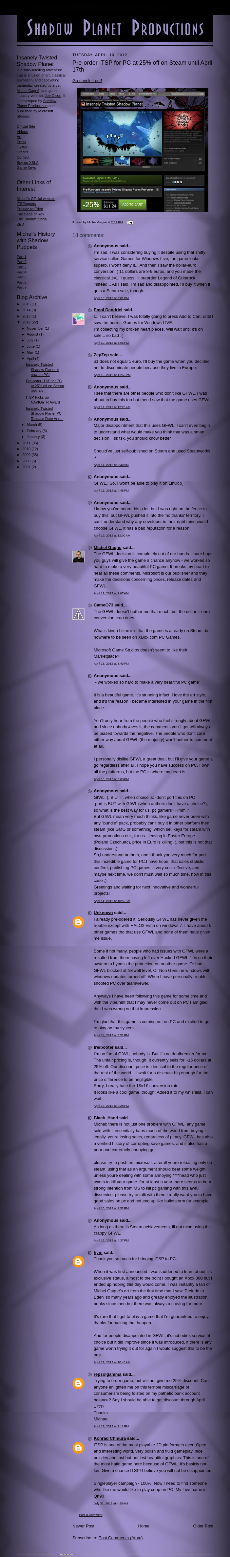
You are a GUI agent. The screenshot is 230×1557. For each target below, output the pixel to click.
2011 (26, 443)
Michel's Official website (36, 199)
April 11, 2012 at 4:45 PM (111, 490)
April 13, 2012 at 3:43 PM (111, 663)
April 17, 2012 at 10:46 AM (112, 1362)
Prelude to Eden (30, 209)
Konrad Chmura (110, 1438)
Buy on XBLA (27, 162)
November (36, 328)
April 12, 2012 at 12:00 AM (112, 535)
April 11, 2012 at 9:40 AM (111, 465)
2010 (26, 449)
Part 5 (22, 277)
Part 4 (22, 272)
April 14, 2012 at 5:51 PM (111, 1035)
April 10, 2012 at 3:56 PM (111, 342)
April (31, 359)
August (33, 334)
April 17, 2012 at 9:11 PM (111, 1426)
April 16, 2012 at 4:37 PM (111, 1240)
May (31, 352)
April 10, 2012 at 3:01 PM (111, 298)
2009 (26, 455)
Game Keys (26, 167)
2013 (26, 316)
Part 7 (22, 287)
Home (144, 1526)
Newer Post (83, 1526)
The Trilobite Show (32, 219)
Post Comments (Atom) (121, 1537)
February (35, 431)
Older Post (203, 1526)
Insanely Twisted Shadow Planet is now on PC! (42, 369)
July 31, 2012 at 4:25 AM (111, 1503)
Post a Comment (91, 1515)
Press (21, 142)
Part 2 (22, 262)
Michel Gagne (108, 547)
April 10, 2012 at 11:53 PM (112, 375)
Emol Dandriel (108, 309)
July (30, 340)
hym (98, 1252)
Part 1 (22, 257)
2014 (26, 310)
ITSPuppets (26, 204)
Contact (23, 157)
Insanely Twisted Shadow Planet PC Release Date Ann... (44, 413)
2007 (26, 467)
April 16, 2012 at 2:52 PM (111, 1208)
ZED (20, 224)
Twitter (22, 147)
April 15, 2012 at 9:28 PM (111, 1105)
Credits (22, 152)
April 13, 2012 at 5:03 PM (111, 779)
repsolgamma (108, 1374)
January (34, 437)
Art (19, 137)
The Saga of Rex (30, 214)
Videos (22, 132)
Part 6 (22, 282)
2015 (26, 304)
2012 (26, 322)
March (32, 425)
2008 (26, 461)
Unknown (103, 912)
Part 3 (22, 267)
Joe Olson (53, 96)
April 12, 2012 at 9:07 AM (111, 593)
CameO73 (103, 605)
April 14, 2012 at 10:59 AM (112, 901)
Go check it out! (87, 80)
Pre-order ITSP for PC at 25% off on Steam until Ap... (45, 386)
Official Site (26, 126)
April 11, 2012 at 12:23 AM (112, 407)
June (31, 346)
